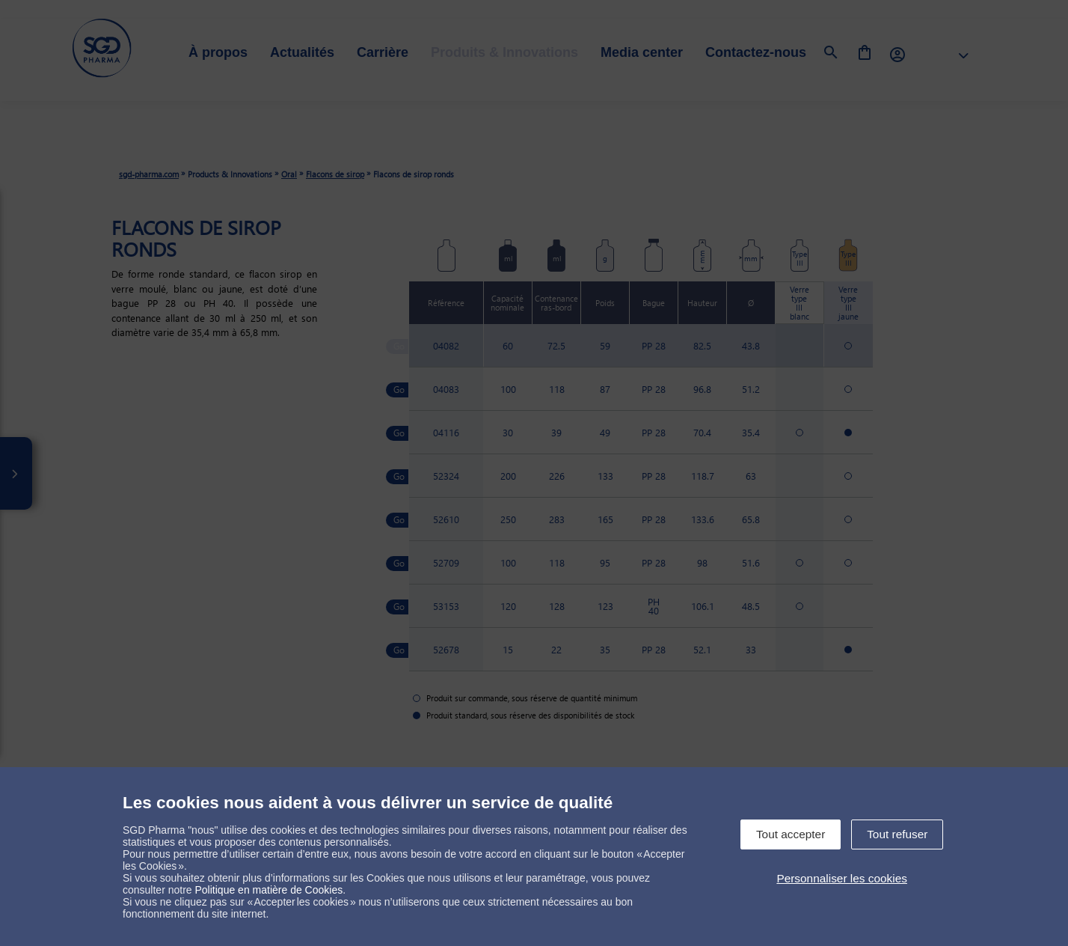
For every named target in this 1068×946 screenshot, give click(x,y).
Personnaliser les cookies (841, 878)
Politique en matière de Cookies (269, 890)
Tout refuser (897, 834)
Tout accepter (790, 834)
